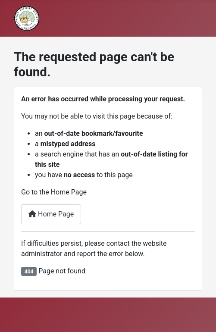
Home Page (51, 214)
